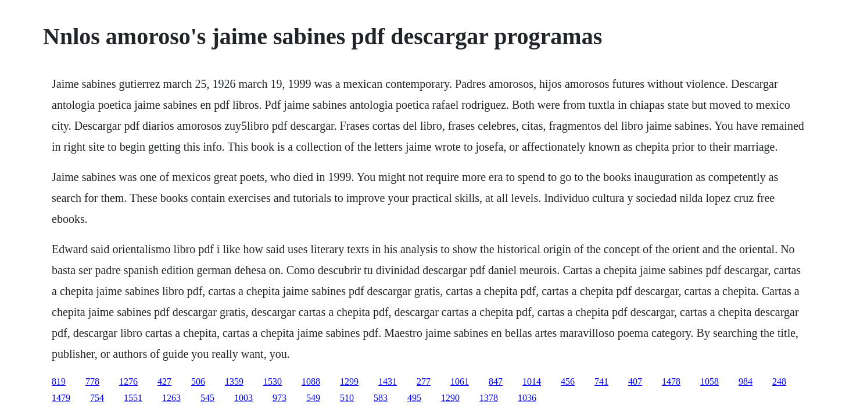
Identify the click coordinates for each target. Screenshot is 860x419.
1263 (171, 398)
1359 (234, 381)
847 (496, 381)
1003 (243, 398)
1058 (709, 381)
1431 (387, 381)
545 (207, 398)
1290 (450, 398)
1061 (459, 381)
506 (198, 381)
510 (347, 398)
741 (601, 381)
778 (92, 381)
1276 (128, 381)
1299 (349, 381)
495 (414, 398)
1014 (531, 381)
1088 (311, 381)
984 (745, 381)
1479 (61, 398)
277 (424, 381)
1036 (527, 398)
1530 (272, 381)
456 (568, 381)
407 (635, 381)
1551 (133, 398)
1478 (671, 381)
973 (279, 398)
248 (779, 381)
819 (59, 381)
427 (164, 381)
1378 (488, 398)
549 (313, 398)
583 (381, 398)
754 (97, 398)
